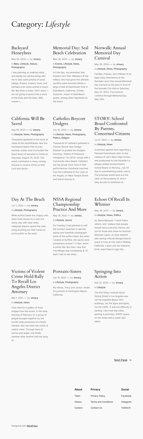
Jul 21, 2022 (100, 139)
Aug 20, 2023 (18, 129)
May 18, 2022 (60, 215)
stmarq (37, 59)
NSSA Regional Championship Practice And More (70, 204)
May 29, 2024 (18, 59)
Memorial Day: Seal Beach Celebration (70, 50)
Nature (33, 63)
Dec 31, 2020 (101, 282)
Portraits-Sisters (67, 271)
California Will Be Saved (28, 121)
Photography (18, 67)
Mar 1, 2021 (17, 297)
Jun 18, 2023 (59, 129)
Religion (65, 137)
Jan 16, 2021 (59, 277)
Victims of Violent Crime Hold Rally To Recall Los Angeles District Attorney (28, 281)
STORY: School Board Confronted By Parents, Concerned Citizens (112, 126)
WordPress (32, 425)
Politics (56, 137)
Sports (68, 220)
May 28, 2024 (60, 59)
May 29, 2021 (101, 210)
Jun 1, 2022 (17, 205)
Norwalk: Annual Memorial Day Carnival (110, 53)
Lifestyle (24, 63)
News (76, 63)
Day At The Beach (28, 199)
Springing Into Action (107, 274)
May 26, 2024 (101, 64)
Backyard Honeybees (21, 50)
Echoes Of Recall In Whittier (112, 202)
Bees (16, 63)
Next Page (123, 360)
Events (58, 63)
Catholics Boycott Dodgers (69, 121)
